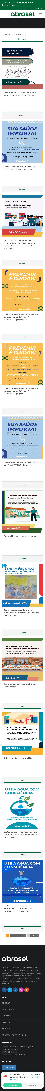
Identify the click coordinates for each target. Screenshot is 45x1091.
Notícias (6, 1022)
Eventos (6, 1016)
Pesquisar (22, 39)
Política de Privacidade (14, 1035)
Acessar (22, 115)
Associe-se (8, 1009)
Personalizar (32, 1085)
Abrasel (6, 1003)
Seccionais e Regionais (31, 8)
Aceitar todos (12, 1085)
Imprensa (7, 1028)
